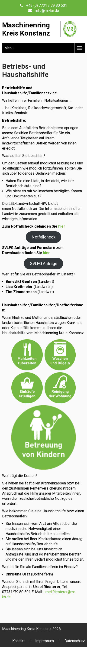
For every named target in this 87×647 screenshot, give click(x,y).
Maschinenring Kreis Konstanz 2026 (31, 629)
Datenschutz (74, 641)
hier (61, 226)
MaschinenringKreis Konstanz (26, 29)
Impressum (44, 641)
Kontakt (18, 641)
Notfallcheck (43, 237)
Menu (8, 48)
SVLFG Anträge (43, 263)
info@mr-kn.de (47, 10)
